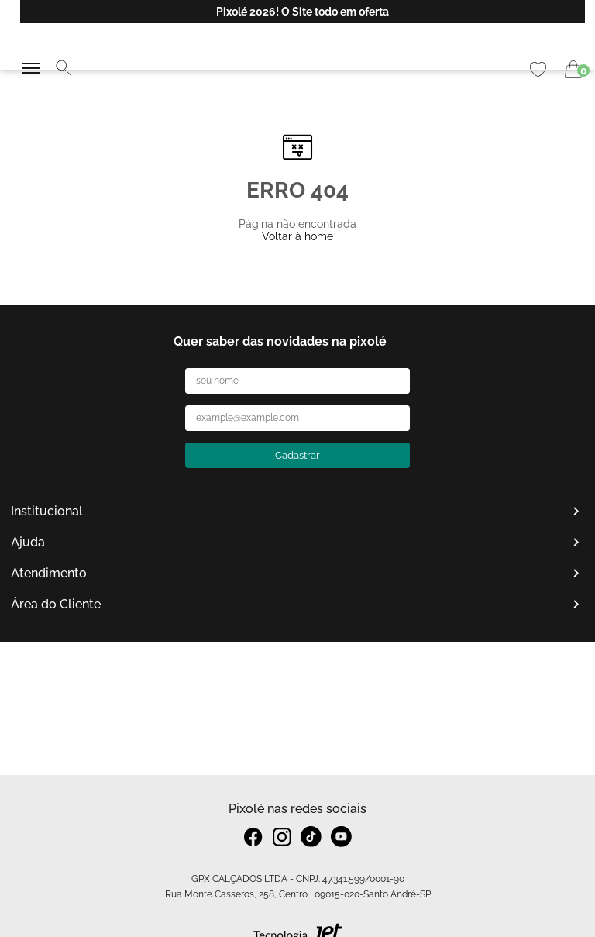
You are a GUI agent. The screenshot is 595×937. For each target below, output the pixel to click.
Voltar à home (297, 236)
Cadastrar (297, 455)
